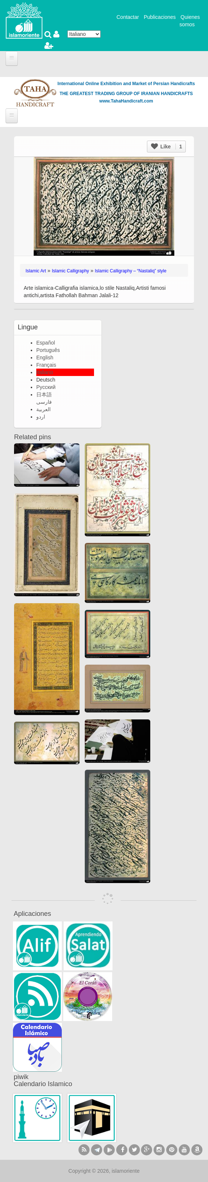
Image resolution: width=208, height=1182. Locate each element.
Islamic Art (36, 270)
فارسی (44, 401)
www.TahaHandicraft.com (126, 101)
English (44, 357)
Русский (46, 387)
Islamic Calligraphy (70, 270)
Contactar (128, 17)
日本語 (44, 394)
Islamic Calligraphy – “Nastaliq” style (130, 270)
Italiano (44, 372)
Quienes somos (190, 20)
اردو (40, 417)
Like (166, 146)
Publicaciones (159, 17)
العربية (43, 409)
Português (48, 350)
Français (46, 365)
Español (45, 343)
